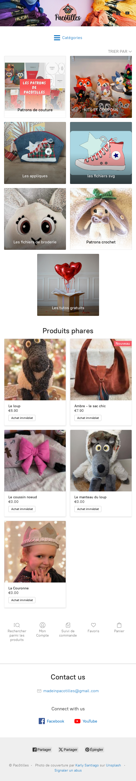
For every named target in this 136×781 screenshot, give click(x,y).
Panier (119, 627)
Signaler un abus (68, 770)
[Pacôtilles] (68, 13)
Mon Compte (42, 630)
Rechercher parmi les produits (17, 632)
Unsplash (113, 765)
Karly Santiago (87, 765)
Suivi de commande (68, 630)
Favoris (93, 627)
